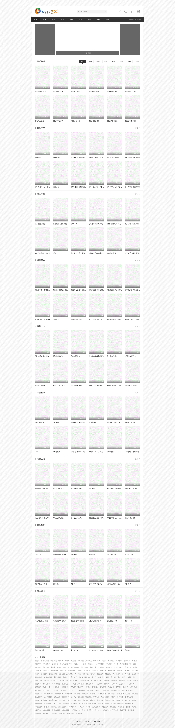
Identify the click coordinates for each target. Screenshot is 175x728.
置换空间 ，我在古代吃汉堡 (134, 488)
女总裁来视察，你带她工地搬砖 (117, 319)
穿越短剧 (46, 670)
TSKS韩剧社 (73, 664)
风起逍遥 (92, 555)
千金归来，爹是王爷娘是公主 (45, 518)
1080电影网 (100, 664)
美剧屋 (59, 667)
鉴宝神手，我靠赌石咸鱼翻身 (135, 253)
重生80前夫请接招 (113, 158)
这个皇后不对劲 (76, 518)
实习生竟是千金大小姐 (42, 319)
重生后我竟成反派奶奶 (132, 158)
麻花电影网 (45, 661)
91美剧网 (38, 670)
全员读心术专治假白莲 (78, 422)
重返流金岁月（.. (40, 121)
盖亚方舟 (38, 555)
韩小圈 (116, 664)
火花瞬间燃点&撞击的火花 (44, 621)
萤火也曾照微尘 (112, 356)
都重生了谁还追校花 (96, 158)
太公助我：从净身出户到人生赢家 (100, 385)
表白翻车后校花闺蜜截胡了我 (99, 356)
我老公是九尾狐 (58, 518)
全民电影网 (54, 670)
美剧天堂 (38, 664)
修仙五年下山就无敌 (60, 555)
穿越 (53, 19)
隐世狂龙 (74, 584)
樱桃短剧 (87, 670)
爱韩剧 (135, 667)
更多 (137, 128)
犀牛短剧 (109, 667)
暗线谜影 (128, 650)
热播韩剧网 (112, 670)
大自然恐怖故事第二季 (114, 650)
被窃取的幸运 (111, 253)
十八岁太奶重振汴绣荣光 (79, 253)
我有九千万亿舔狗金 (96, 584)
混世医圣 (128, 584)
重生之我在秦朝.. (130, 121)
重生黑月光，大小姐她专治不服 (45, 187)
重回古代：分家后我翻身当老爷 (63, 224)
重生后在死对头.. (112, 121)
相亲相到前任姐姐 (41, 385)
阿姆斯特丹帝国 (58, 650)
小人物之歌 (74, 650)
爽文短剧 (91, 664)
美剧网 (67, 661)
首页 (35, 19)
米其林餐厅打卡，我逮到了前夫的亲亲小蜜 (121, 422)
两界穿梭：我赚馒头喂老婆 (116, 488)
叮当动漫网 (64, 664)
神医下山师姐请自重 (78, 158)
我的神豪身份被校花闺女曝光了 (99, 290)
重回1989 (56, 187)
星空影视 (134, 670)
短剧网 (37, 661)
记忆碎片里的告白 (95, 621)
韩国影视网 (72, 670)
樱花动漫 (53, 661)
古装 (89, 19)
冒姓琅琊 (92, 488)
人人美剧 (83, 664)
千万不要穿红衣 (40, 224)
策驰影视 (119, 661)
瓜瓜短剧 (127, 670)
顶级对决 (56, 584)
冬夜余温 (56, 422)
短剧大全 (66, 667)
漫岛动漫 (63, 670)
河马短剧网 (46, 664)
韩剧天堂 (93, 667)
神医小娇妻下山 (130, 356)
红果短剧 (111, 661)
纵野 (36, 452)
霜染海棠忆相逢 (58, 356)
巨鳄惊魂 (74, 555)
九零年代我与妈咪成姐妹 (97, 253)
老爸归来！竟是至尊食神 (115, 290)
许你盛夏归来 (75, 356)
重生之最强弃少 (40, 91)
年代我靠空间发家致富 (42, 253)
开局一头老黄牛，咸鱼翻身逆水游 (82, 452)
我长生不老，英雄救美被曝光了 (45, 290)
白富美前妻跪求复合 (114, 584)
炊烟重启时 (56, 158)
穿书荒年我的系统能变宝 (97, 224)
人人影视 (69, 674)
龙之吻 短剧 (129, 555)
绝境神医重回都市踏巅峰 (79, 187)
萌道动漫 (46, 667)
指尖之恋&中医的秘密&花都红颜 (82, 621)
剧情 (107, 19)
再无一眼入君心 (76, 488)
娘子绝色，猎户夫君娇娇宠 (44, 488)
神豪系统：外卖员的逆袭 (133, 452)
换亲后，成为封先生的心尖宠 (63, 385)
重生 (44, 19)
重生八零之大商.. (58, 121)
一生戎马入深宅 (58, 488)
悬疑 (98, 19)
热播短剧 (132, 664)
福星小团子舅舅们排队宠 (97, 518)
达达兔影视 (118, 667)
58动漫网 (109, 664)
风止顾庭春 (56, 452)
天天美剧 (101, 667)
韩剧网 (60, 661)
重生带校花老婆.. (58, 91)
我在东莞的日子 (76, 385)
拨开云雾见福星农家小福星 (134, 224)
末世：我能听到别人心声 (115, 224)
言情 (71, 19)
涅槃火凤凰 (92, 422)
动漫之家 (127, 661)
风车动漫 (88, 661)
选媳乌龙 (56, 319)
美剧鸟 (80, 670)
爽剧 (62, 19)
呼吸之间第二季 (112, 621)
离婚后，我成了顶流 (96, 452)
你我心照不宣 (39, 422)
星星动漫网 (84, 667)
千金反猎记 (110, 452)
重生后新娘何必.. (94, 91)
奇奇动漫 (103, 670)
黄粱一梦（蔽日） (113, 555)
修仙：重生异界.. (94, 121)
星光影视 (80, 661)
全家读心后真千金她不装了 (80, 290)
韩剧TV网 (96, 661)
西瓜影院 (38, 667)
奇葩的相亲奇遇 (76, 319)
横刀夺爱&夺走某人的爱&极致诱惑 (65, 621)
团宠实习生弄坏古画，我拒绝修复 (118, 385)
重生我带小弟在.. (130, 91)
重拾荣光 (38, 158)
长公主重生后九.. (112, 91)
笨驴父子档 (128, 621)
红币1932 (74, 224)
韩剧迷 (52, 667)
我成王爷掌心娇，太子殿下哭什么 (118, 518)
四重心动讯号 (75, 121)
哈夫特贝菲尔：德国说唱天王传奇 (100, 650)
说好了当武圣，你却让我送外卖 (136, 319)
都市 (80, 19)
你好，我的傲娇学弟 (42, 356)
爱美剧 (104, 661)
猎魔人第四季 (39, 650)
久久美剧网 (124, 664)
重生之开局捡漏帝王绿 (132, 187)
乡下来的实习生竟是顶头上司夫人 (136, 290)
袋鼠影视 (55, 664)
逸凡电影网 (75, 667)
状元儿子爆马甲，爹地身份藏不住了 (101, 319)
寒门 (54, 253)
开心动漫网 (127, 667)
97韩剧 (134, 661)
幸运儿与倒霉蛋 (130, 518)
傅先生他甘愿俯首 (131, 385)
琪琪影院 (95, 670)
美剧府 (119, 670)
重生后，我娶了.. (76, 91)
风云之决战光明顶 (41, 584)
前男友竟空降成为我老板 (61, 290)
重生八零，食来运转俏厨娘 (116, 187)
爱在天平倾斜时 (130, 422)
